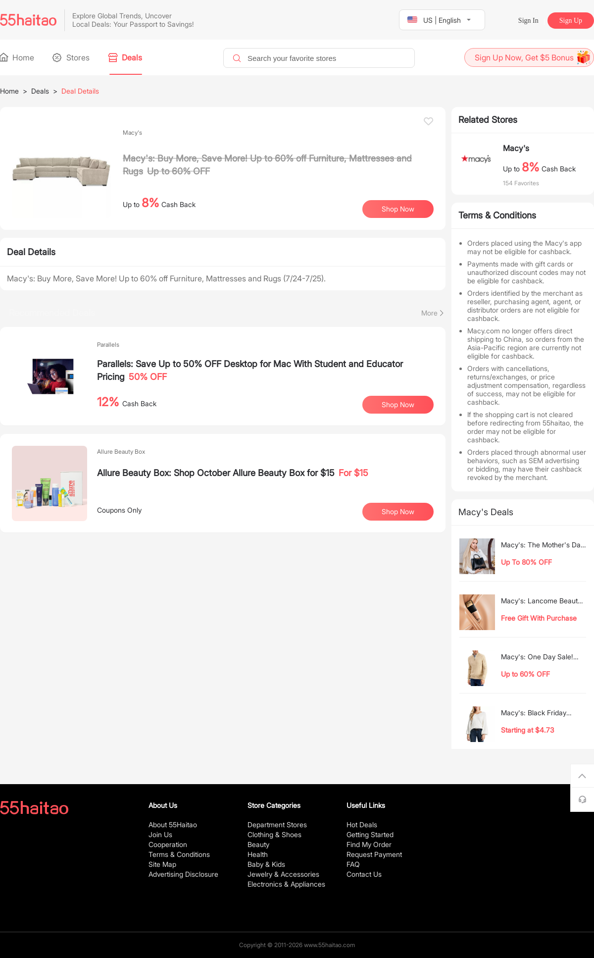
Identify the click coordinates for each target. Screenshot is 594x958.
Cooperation (167, 844)
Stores (72, 57)
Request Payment (374, 854)
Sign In (528, 20)
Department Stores (277, 824)
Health (258, 854)
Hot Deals (361, 824)
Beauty (258, 844)
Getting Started (370, 834)
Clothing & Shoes (274, 834)
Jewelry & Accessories (283, 874)
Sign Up (570, 20)
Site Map (162, 864)
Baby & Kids (266, 864)
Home (17, 57)
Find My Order (369, 844)
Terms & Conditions (179, 854)
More (429, 313)
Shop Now (398, 209)
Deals (125, 57)
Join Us (160, 834)
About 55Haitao (172, 824)
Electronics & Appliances (286, 884)
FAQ (353, 864)
